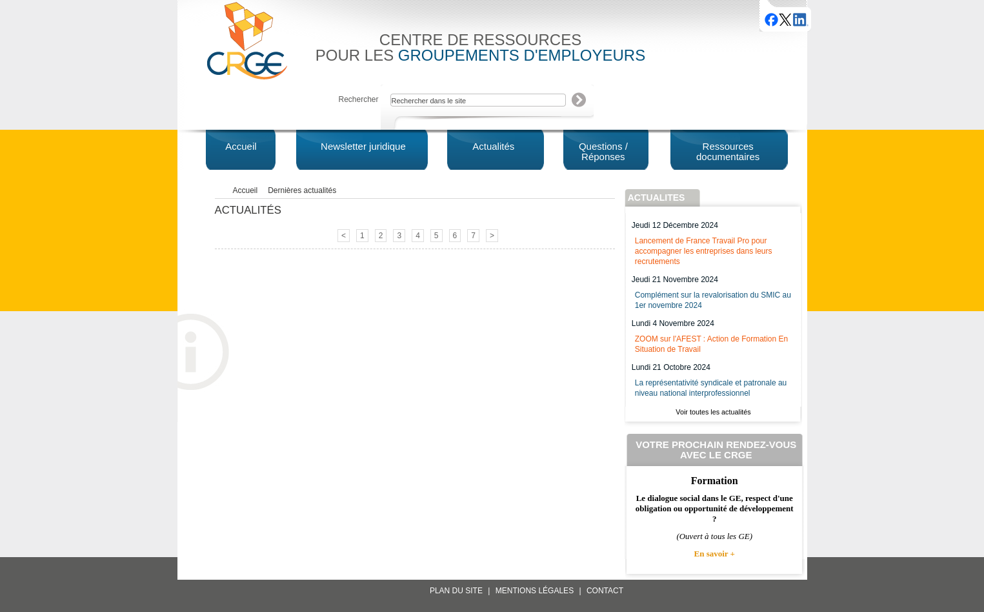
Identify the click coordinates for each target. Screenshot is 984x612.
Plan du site (456, 590)
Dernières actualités (302, 190)
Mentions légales (535, 590)
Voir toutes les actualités (713, 412)
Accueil (245, 190)
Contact (605, 590)
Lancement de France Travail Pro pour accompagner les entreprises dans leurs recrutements (703, 251)
